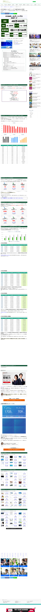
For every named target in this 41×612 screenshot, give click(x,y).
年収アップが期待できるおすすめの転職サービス (10, 62)
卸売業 (6, 473)
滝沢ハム (24, 481)
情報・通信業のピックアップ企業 (8, 66)
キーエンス (15, 512)
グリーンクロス (15, 484)
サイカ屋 (24, 495)
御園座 (6, 498)
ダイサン (7, 481)
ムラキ (15, 492)
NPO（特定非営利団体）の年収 (36, 99)
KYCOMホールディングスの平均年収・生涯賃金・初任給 (11, 52)
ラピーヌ (7, 504)
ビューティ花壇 (24, 478)
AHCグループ (24, 504)
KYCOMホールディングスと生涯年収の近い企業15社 (10, 68)
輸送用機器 (15, 476)
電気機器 (15, 513)
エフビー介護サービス (6, 492)
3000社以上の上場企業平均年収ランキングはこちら (14, 528)
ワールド (15, 478)
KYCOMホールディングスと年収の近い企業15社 (10, 67)
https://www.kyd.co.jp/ (17, 44)
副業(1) (31, 115)
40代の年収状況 (7, 60)
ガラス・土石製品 (7, 479)
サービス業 (24, 473)
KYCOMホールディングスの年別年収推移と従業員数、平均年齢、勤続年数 (13, 53)
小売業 (24, 496)
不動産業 (24, 485)
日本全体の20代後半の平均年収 (5, 255)
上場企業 (5, 188)
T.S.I (15, 501)
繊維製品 (15, 499)
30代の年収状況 (7, 59)
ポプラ (6, 501)
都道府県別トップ (17, 602)
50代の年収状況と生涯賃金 (8, 61)
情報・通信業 (16, 42)
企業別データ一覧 (5, 602)
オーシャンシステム (15, 504)
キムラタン (15, 498)
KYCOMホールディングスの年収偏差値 (9, 54)
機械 (6, 476)
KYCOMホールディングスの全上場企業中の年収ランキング (11, 55)
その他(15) (31, 114)
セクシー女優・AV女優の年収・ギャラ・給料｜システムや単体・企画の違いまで (36, 81)
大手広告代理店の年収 (35, 93)
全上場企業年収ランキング (7, 69)
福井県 (23, 188)
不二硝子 (7, 478)
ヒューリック (24, 512)
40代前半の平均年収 (3, 312)
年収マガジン (28, 602)
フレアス (7, 495)
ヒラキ (15, 481)
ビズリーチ (2, 386)
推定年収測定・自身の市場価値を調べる (14, 449)
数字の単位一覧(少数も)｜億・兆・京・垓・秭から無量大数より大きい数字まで (36, 75)
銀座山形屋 (24, 501)
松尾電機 (7, 484)
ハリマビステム (24, 492)
